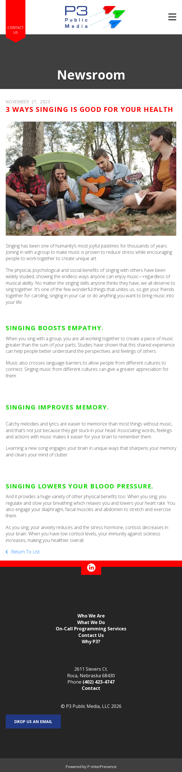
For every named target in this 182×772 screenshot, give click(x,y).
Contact (91, 688)
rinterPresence (104, 766)
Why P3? (91, 641)
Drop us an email (33, 721)
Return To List (25, 552)
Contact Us (15, 30)
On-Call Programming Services (91, 628)
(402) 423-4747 (99, 682)
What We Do (91, 622)
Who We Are (91, 616)
